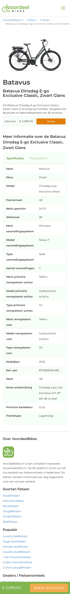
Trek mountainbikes (17, 557)
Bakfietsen (10, 521)
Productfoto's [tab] (39, 158)
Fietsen (31, 19)
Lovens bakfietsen (15, 536)
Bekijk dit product (49, 588)
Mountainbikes (13, 501)
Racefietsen (11, 506)
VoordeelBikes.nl (13, 19)
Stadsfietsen (11, 495)
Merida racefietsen (15, 546)
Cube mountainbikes (17, 562)
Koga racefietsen (14, 541)
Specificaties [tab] (15, 158)
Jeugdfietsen (12, 511)
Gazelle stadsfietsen (16, 552)
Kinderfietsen (12, 516)
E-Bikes (44, 19)
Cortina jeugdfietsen (17, 567)
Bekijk (51, 121)
